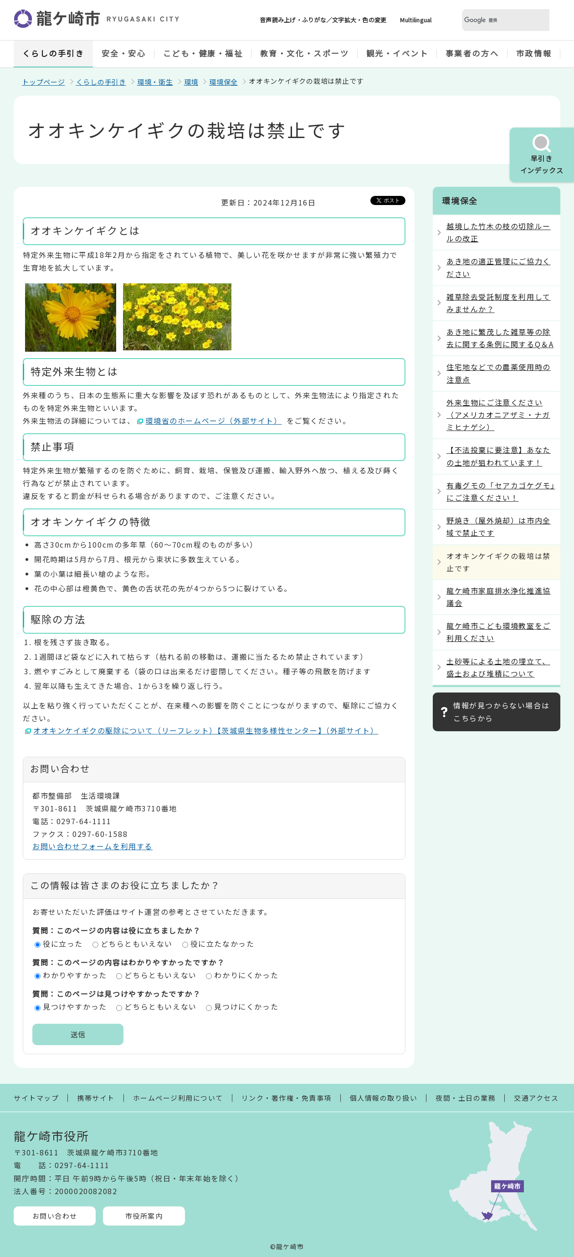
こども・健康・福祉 (203, 53)
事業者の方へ (472, 53)
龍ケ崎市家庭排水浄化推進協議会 (498, 596)
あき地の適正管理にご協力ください (498, 267)
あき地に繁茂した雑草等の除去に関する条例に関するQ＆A (500, 337)
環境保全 (223, 82)
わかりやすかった (75, 975)
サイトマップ (36, 1098)
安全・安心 (124, 53)
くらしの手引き (53, 53)
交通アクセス (536, 1098)
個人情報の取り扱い (384, 1098)
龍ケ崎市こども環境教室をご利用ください (498, 631)
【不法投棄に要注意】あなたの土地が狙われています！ (498, 455)
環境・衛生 (155, 82)
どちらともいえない (137, 943)
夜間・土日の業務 (466, 1098)
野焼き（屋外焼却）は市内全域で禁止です (498, 526)
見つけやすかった (75, 1006)
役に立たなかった (222, 943)
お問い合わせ (54, 1216)
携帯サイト (96, 1098)
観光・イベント (397, 53)
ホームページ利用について (178, 1098)
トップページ (43, 82)
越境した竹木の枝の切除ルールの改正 (498, 232)
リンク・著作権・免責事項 (286, 1098)
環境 (191, 82)
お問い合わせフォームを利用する (92, 846)
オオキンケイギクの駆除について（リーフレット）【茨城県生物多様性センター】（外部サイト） (206, 730)
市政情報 (534, 53)
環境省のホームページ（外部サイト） (213, 420)
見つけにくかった (246, 1006)
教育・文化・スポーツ (304, 53)
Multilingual (415, 19)
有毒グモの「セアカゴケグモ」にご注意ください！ (500, 491)
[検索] (494, 20)
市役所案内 (144, 1216)
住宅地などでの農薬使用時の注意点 (498, 373)
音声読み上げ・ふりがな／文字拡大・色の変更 (323, 19)
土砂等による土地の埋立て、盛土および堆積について (498, 667)
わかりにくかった (246, 975)
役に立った (63, 943)
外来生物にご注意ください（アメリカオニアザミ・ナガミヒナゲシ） (498, 414)
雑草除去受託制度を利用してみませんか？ (498, 302)
